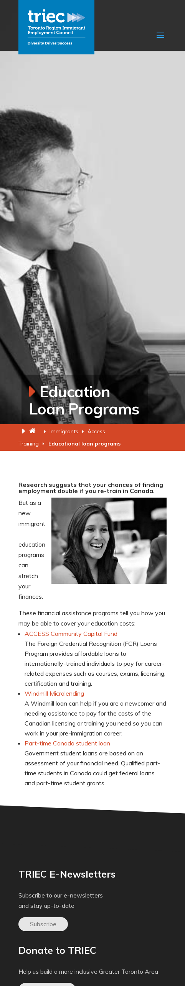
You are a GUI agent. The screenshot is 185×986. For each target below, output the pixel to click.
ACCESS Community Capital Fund (71, 633)
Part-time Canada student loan (67, 743)
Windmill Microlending (54, 693)
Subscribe (43, 924)
